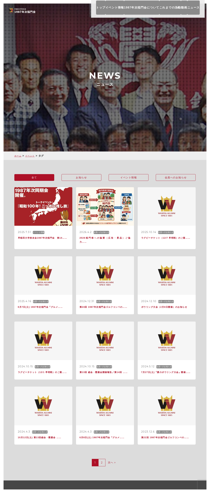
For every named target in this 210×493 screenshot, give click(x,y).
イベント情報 (110, 10)
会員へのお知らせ (175, 177)
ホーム (18, 155)
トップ (93, 10)
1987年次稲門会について (137, 10)
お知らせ (81, 177)
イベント (31, 155)
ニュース (197, 10)
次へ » (112, 475)
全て (34, 177)
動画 (185, 10)
